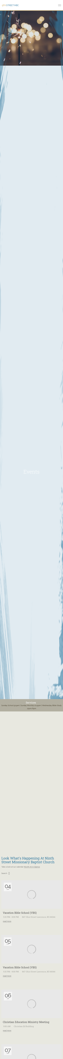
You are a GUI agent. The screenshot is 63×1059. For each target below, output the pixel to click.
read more (7, 921)
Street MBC (10, 5)
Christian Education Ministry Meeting (26, 1022)
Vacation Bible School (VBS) (20, 912)
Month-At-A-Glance (32, 867)
